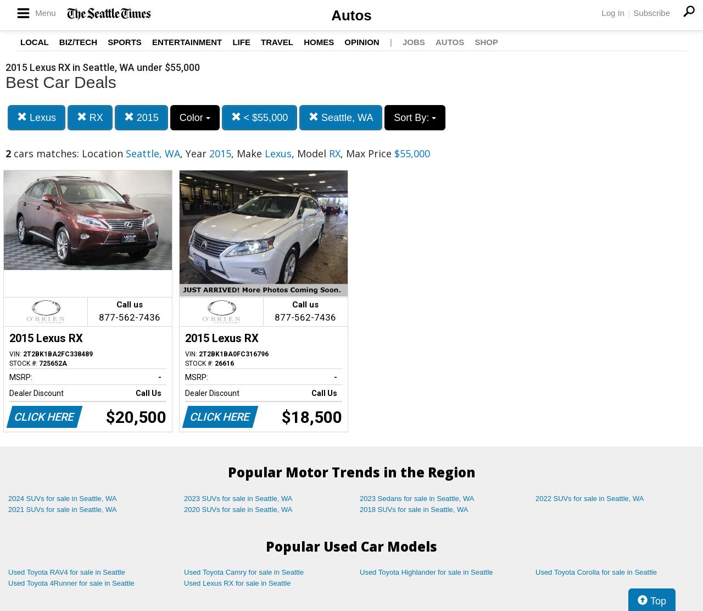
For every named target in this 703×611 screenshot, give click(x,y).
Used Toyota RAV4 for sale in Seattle (66, 572)
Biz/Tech (78, 42)
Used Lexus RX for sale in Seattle (237, 583)
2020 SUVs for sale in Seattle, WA (238, 509)
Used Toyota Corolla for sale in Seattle (596, 572)
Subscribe (651, 13)
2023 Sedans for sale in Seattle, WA (417, 498)
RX (90, 117)
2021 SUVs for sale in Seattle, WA (62, 509)
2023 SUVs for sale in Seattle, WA (238, 498)
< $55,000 (259, 117)
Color (195, 117)
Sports (125, 42)
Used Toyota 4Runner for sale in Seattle (71, 583)
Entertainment (187, 42)
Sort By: (415, 117)
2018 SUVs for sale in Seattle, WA (414, 509)
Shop (486, 42)
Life (241, 42)
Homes (319, 42)
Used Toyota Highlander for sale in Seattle (426, 572)
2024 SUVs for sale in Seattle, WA (62, 498)
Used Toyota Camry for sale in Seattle (244, 572)
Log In (612, 13)
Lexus (36, 117)
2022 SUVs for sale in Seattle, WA (589, 498)
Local (34, 42)
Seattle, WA (341, 117)
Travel (277, 42)
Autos (351, 15)
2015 (141, 117)
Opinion (361, 42)
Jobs (414, 42)
